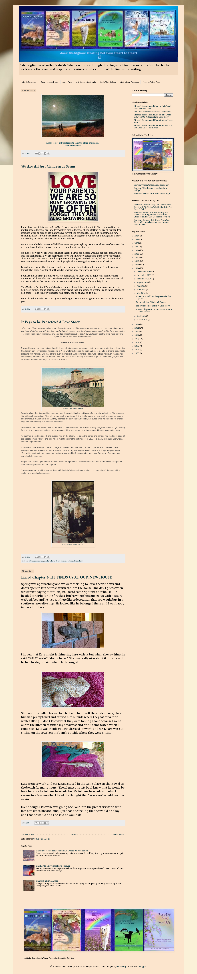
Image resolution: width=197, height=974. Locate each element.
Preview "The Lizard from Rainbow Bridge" (150, 189)
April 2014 (141, 316)
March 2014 (142, 320)
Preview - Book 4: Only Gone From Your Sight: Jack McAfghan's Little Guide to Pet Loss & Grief (153, 207)
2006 (137, 349)
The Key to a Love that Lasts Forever (53, 866)
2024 (137, 236)
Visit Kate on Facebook (129, 82)
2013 (137, 324)
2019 (137, 250)
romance (64, 561)
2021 (137, 243)
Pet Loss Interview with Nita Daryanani (152, 112)
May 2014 (141, 293)
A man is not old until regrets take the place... (153, 297)
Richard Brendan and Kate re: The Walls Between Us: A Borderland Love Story (152, 116)
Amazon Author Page (151, 82)
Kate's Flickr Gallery (108, 82)
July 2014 (141, 286)
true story (78, 561)
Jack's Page (67, 82)
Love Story (55, 561)
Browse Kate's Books (49, 82)
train (71, 561)
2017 (137, 257)
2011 (137, 331)
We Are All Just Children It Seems (48, 166)
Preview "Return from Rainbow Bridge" (152, 193)
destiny (47, 561)
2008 (137, 342)
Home (73, 834)
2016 (137, 261)
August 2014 (142, 282)
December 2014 (144, 271)
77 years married (36, 561)
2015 (137, 265)
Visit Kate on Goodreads (86, 82)
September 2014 (144, 279)
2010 (137, 335)
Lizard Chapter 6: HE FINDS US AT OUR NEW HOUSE (66, 577)
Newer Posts (28, 834)
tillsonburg (122, 966)
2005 (137, 353)
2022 (137, 239)
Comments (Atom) (41, 839)
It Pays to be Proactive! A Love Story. (50, 321)
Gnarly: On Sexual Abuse (47, 881)
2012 (137, 328)
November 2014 (144, 275)
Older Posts (118, 834)
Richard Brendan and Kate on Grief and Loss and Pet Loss (152, 107)
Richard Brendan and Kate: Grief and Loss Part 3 (153, 121)
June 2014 (141, 289)
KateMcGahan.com (29, 82)
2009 (137, 339)
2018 (137, 254)
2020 (137, 246)
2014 (137, 268)
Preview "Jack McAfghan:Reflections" (151, 185)
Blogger (142, 966)
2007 (137, 346)
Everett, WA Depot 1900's (73, 409)
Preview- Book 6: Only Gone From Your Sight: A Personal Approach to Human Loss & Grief (152, 222)
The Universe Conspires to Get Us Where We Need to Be (62, 851)
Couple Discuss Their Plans (73, 545)
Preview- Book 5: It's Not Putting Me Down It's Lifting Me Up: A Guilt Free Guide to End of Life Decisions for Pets (152, 214)
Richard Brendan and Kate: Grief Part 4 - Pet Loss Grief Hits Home (153, 126)
